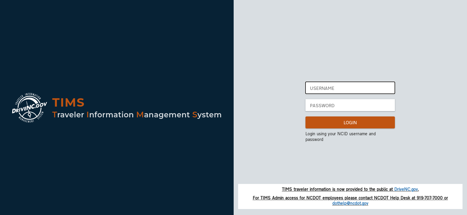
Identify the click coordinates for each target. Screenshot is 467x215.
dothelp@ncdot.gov (350, 203)
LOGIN (350, 122)
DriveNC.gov (406, 189)
